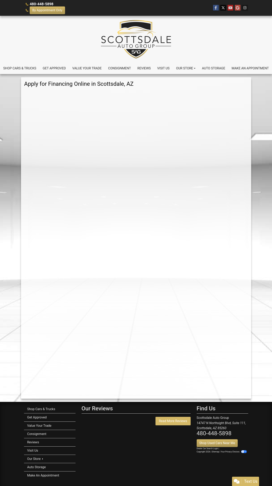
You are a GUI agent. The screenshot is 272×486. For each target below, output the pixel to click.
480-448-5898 (41, 4)
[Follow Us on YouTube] (230, 8)
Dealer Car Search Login (207, 448)
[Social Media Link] (245, 8)
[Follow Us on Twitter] (223, 8)
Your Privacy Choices (234, 452)
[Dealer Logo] (136, 39)
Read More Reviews (173, 421)
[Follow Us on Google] (237, 8)
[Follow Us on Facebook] (216, 8)
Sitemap (215, 452)
